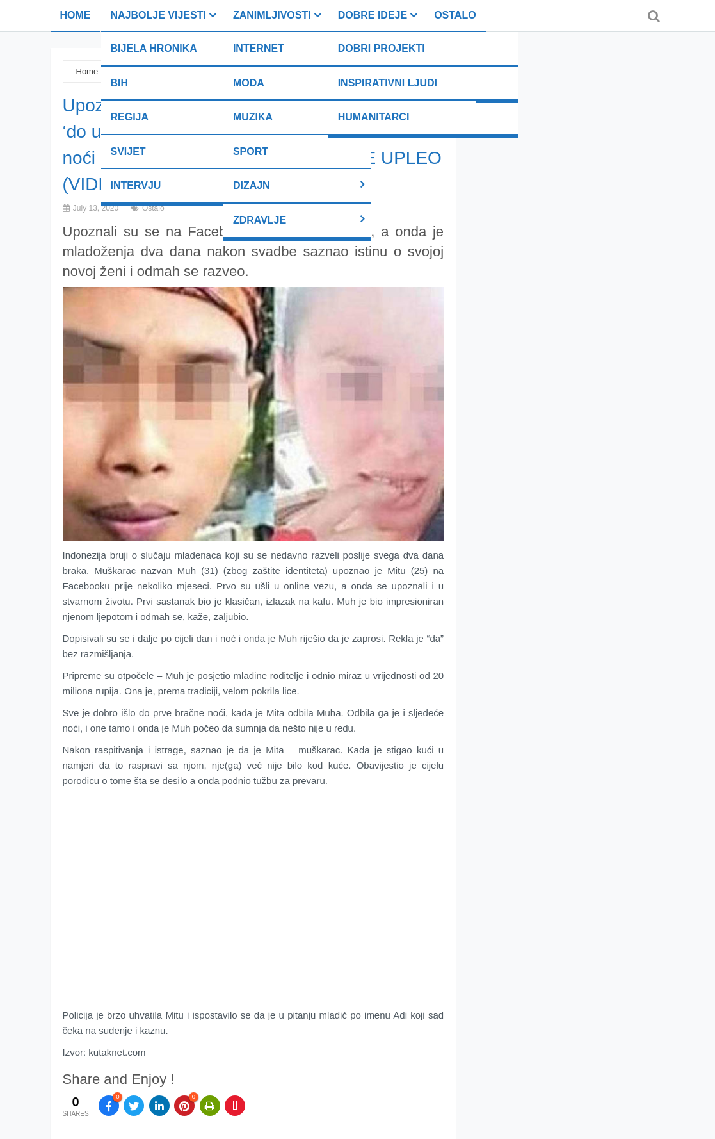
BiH (120, 83)
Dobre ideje (372, 15)
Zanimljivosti (272, 15)
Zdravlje (259, 220)
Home (75, 15)
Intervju (136, 185)
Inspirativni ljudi (387, 83)
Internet (258, 48)
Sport (250, 151)
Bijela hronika (154, 48)
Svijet (128, 151)
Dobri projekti (381, 48)
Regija (130, 116)
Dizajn (251, 185)
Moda (248, 83)
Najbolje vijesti (158, 15)
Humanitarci (374, 116)
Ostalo (455, 15)
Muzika (253, 116)
